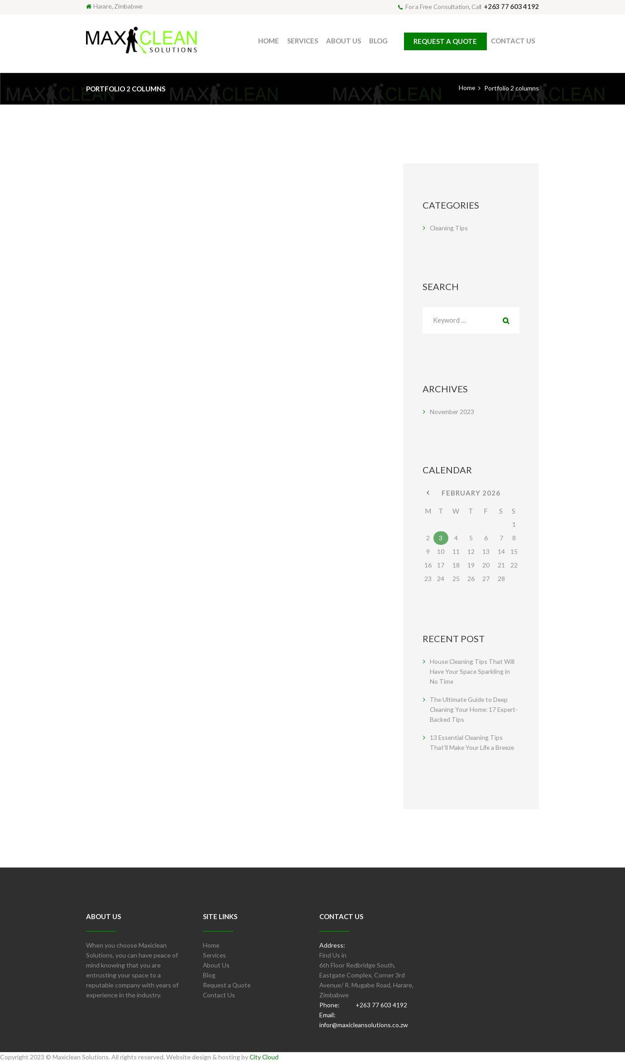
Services (215, 956)
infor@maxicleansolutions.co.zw (364, 1026)
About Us (216, 966)
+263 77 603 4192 (511, 6)
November (452, 412)
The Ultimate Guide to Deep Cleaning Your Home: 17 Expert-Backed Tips (470, 710)
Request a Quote (227, 986)
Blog (209, 976)
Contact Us (219, 996)
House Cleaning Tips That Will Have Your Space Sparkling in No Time (473, 672)
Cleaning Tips (449, 228)
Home (466, 88)
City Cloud (264, 1058)
